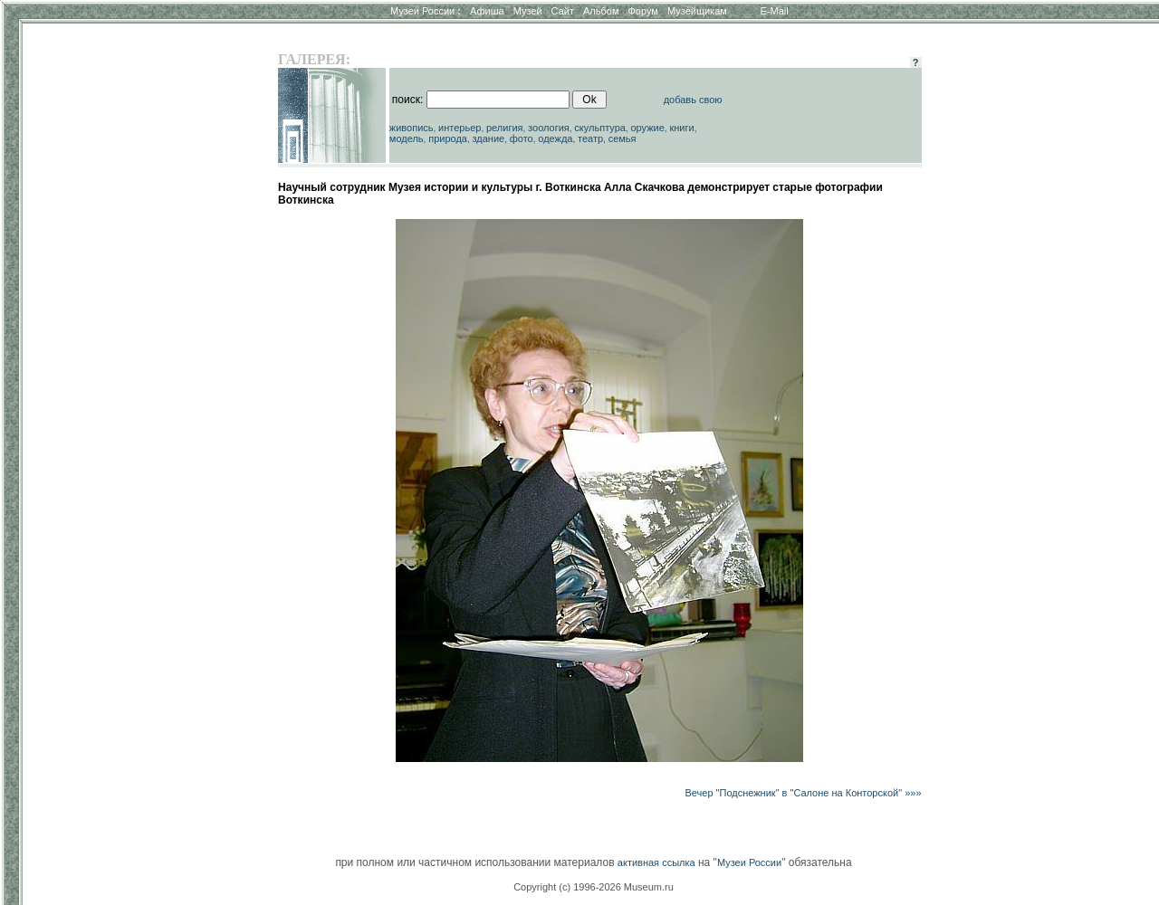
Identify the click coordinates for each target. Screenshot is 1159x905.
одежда (555, 138)
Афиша (487, 10)
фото (521, 138)
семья (622, 138)
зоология (549, 127)
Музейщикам (697, 10)
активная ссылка (656, 862)
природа (447, 138)
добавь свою (693, 99)
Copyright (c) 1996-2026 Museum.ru (593, 886)
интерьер (459, 127)
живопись (411, 127)
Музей (527, 10)
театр (590, 138)
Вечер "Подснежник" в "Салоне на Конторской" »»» (803, 792)
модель (406, 138)
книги (681, 127)
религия (504, 127)
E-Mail (775, 10)
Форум (642, 10)
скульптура (600, 127)
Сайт (562, 10)
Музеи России (425, 10)
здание (488, 138)
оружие (648, 127)
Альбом (600, 10)
